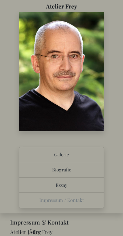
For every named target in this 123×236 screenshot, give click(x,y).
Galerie (61, 154)
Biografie (61, 169)
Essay (61, 185)
